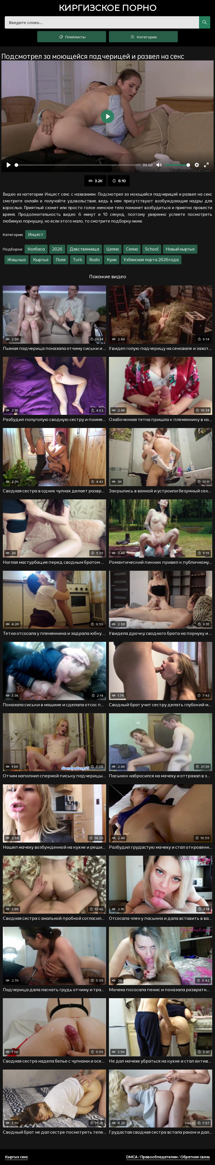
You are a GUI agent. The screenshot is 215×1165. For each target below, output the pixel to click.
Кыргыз (40, 259)
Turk (77, 259)
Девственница (84, 249)
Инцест (35, 234)
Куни (111, 259)
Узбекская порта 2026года (151, 259)
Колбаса (36, 249)
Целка (112, 249)
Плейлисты (72, 37)
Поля (61, 259)
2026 (57, 249)
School (151, 249)
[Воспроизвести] (8, 164)
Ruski (94, 259)
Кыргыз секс (16, 1156)
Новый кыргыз (180, 249)
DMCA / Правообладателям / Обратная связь (168, 1156)
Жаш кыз (16, 259)
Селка (132, 249)
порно (107, 8)
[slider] (78, 165)
